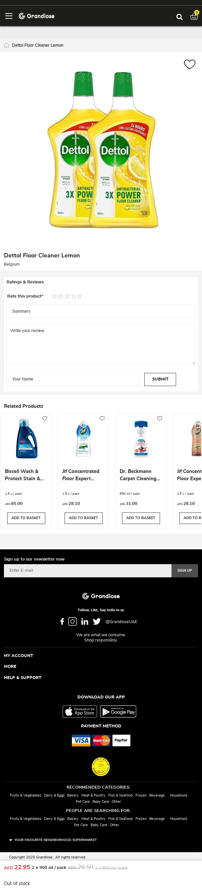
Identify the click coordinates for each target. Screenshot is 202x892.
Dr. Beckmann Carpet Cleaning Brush (138, 476)
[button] (189, 65)
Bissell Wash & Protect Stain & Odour (22, 476)
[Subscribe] (185, 570)
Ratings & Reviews (25, 282)
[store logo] (36, 16)
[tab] (101, 282)
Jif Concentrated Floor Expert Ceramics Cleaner (82, 476)
